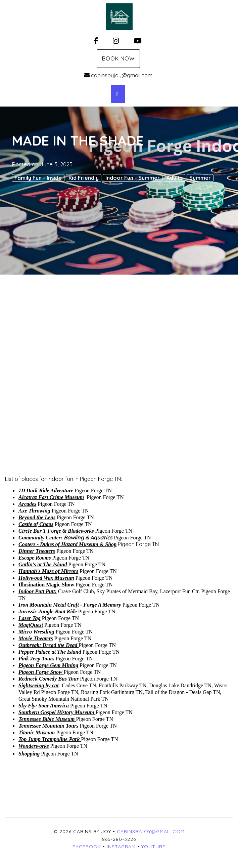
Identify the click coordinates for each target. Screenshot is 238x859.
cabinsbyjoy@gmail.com (118, 75)
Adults (174, 177)
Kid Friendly (83, 177)
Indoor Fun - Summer (132, 177)
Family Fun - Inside (38, 177)
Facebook (87, 847)
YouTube (153, 847)
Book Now (118, 58)
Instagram (121, 847)
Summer (200, 177)
